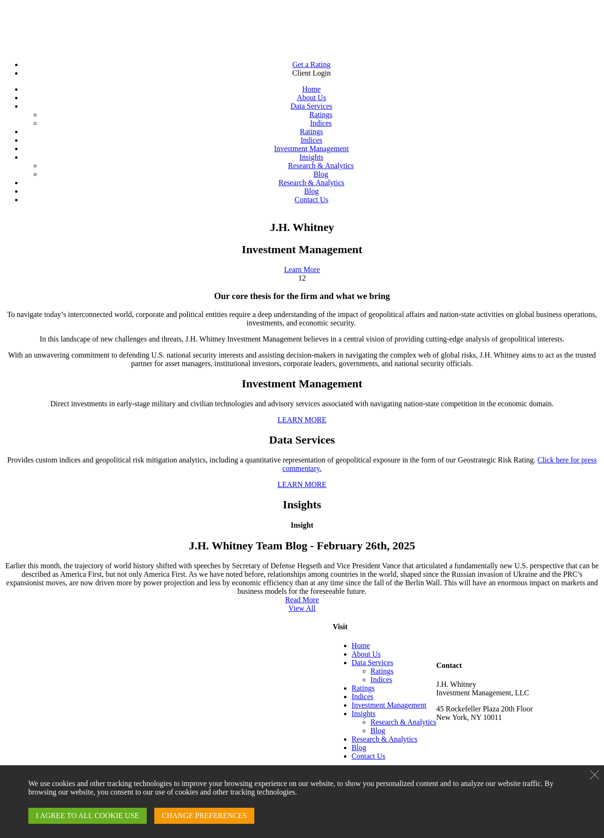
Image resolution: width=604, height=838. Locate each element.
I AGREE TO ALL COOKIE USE (87, 816)
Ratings (321, 115)
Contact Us (311, 200)
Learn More (302, 269)
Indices (321, 123)
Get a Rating (312, 64)
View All (301, 608)
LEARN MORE (302, 420)
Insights (312, 157)
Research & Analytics (321, 166)
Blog (320, 174)
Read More (302, 600)
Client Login (311, 73)
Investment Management (311, 149)
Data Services (311, 106)
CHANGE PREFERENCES (204, 816)
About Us (311, 98)
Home (311, 89)
